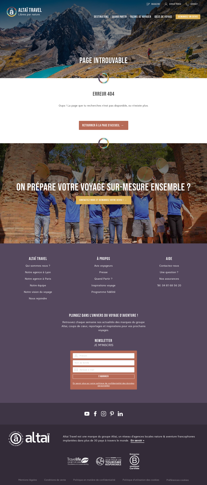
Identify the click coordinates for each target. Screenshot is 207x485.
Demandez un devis (188, 16)
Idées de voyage (163, 17)
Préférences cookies (177, 480)
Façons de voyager (140, 17)
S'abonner (103, 376)
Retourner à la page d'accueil (101, 125)
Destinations (101, 17)
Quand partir (119, 17)
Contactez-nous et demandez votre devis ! (101, 200)
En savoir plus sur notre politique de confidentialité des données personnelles (103, 384)
